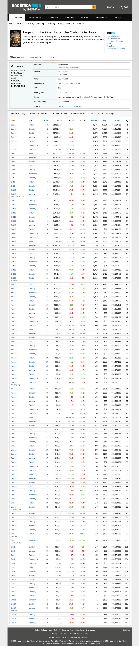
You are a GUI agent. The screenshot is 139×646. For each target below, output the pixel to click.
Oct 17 (13, 221)
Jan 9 (13, 575)
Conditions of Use (45, 644)
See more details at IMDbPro (70, 106)
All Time (84, 18)
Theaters (93, 121)
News (109, 44)
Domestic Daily (18, 113)
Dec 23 (13, 499)
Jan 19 (13, 619)
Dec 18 (13, 478)
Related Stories (77, 113)
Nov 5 (13, 301)
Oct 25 (13, 254)
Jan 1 (13, 540)
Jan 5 (13, 559)
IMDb (80, 637)
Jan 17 (13, 608)
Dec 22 (13, 495)
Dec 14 (13, 462)
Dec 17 (13, 474)
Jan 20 (13, 623)
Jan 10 (13, 579)
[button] (117, 49)
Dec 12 (13, 454)
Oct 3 (13, 162)
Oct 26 (13, 258)
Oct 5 (13, 170)
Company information (115, 41)
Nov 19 (13, 358)
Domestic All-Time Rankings (101, 113)
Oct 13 (13, 205)
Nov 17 (13, 350)
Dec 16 (13, 470)
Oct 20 (13, 233)
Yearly (61, 23)
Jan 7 (13, 567)
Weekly (31, 23)
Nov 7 (13, 309)
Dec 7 (13, 434)
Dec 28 (13, 522)
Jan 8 (13, 571)
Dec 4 (13, 421)
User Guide (63, 634)
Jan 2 (13, 547)
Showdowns (101, 18)
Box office (110, 46)
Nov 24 (13, 378)
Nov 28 (13, 397)
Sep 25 (13, 129)
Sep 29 (13, 145)
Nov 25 (13, 382)
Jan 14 (13, 596)
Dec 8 (13, 438)
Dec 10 (13, 446)
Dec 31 (13, 534)
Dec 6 (13, 430)
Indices (117, 18)
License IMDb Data (76, 634)
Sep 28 (13, 141)
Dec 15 (13, 466)
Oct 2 (13, 157)
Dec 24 (13, 503)
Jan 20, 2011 (75, 83)
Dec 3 (13, 417)
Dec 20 (13, 487)
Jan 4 (13, 555)
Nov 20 (13, 362)
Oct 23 (13, 245)
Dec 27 (13, 518)
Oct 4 (13, 166)
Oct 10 (13, 190)
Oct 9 (13, 186)
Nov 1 (13, 285)
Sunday (32, 133)
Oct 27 (13, 262)
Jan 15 (13, 600)
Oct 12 (13, 201)
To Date (117, 121)
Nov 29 (13, 401)
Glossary (53, 634)
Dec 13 (13, 458)
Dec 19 (13, 482)
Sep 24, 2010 (63, 83)
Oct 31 (13, 278)
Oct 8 (13, 182)
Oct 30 (13, 274)
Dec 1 (13, 409)
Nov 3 (13, 293)
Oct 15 (13, 213)
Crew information (113, 39)
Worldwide (53, 18)
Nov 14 (13, 337)
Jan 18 (13, 615)
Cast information (113, 36)
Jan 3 (13, 551)
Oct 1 (13, 153)
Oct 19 (13, 229)
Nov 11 (13, 325)
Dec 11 (13, 450)
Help (87, 634)
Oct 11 (13, 194)
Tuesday (32, 141)
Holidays (81, 23)
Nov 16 (13, 346)
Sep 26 (13, 133)
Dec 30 (13, 530)
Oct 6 (13, 174)
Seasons (70, 23)
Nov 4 (13, 297)
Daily (11, 23)
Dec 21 (13, 491)
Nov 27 (13, 393)
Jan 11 (13, 584)
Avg (104, 121)
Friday (31, 125)
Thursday (32, 149)
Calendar (69, 18)
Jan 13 (13, 592)
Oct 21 (13, 237)
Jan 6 (13, 563)
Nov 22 (13, 370)
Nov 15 (13, 342)
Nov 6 (13, 305)
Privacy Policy (61, 644)
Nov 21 (13, 366)
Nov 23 (13, 374)
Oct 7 (13, 178)
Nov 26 (13, 389)
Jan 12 (13, 588)
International (35, 18)
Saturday (32, 129)
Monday (32, 137)
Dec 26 (13, 513)
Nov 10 (13, 321)
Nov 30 (13, 405)
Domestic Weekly (59, 113)
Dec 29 (13, 526)
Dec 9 (13, 442)
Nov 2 (13, 289)
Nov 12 (13, 329)
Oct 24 (13, 250)
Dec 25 (13, 507)
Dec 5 (13, 425)
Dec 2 (13, 413)
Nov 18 (13, 354)
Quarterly (51, 23)
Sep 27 (13, 137)
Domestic (17, 18)
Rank (45, 121)
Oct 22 (13, 241)
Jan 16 (13, 604)
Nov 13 (13, 333)
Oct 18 (13, 225)
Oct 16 (13, 217)
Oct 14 (13, 209)
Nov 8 (13, 313)
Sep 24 (13, 125)
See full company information (68, 67)
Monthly (40, 23)
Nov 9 (13, 317)
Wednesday (33, 145)
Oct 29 (13, 270)
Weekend (20, 23)
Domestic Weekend (38, 113)
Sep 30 (13, 149)
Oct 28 (13, 266)
